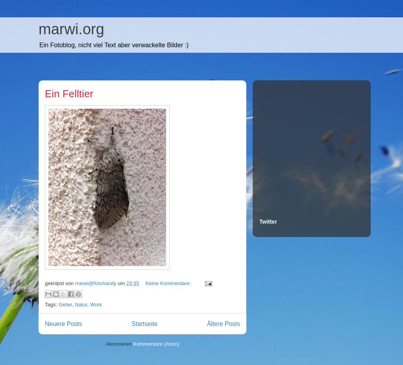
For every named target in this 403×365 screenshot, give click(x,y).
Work (96, 305)
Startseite (144, 324)
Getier (65, 305)
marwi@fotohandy (96, 283)
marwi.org (71, 29)
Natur (81, 305)
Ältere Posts (223, 324)
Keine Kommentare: (169, 283)
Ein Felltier (69, 94)
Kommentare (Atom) (156, 344)
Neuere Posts (63, 324)
